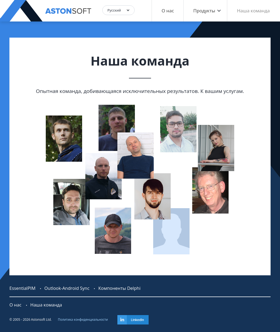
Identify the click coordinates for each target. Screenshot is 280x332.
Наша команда (253, 11)
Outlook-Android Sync (67, 288)
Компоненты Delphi (119, 288)
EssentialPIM (22, 288)
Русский (114, 10)
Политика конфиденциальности (83, 319)
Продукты (204, 11)
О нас (168, 11)
